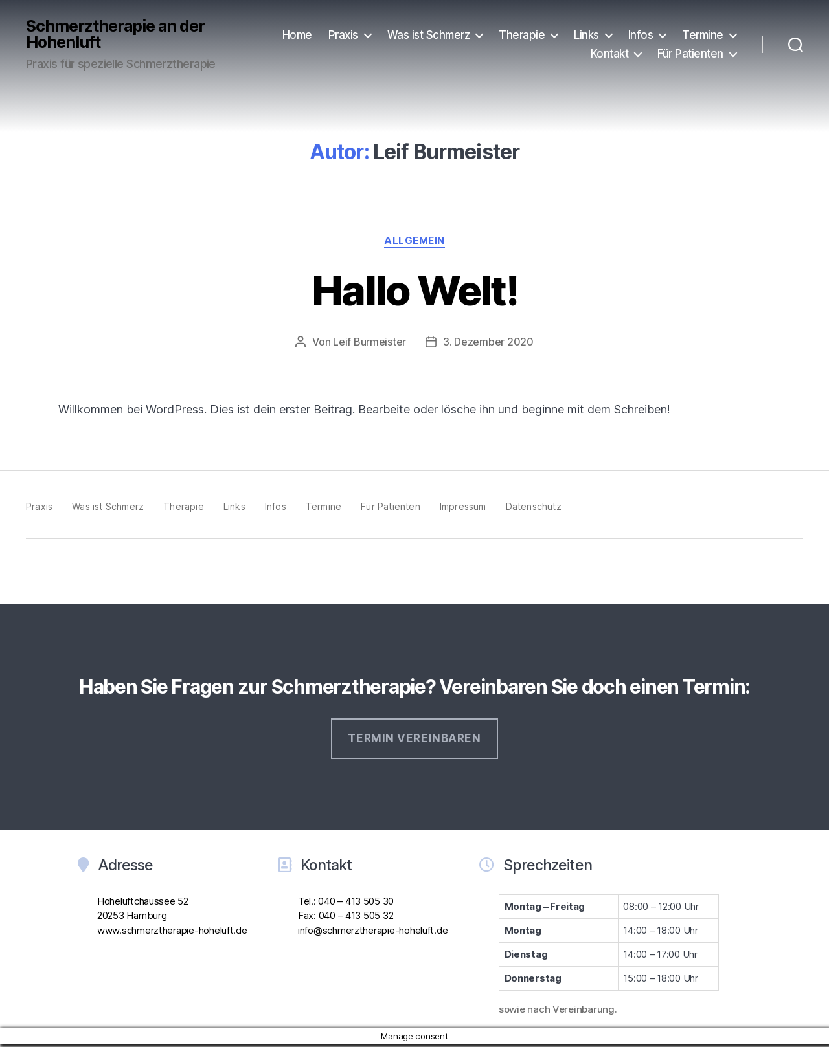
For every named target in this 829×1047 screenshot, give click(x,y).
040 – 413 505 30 (356, 901)
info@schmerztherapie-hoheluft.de (373, 930)
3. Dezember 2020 (488, 341)
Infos (640, 34)
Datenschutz (534, 506)
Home (297, 34)
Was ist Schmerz (428, 34)
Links (586, 34)
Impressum (463, 506)
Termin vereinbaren (414, 738)
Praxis (343, 34)
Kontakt (610, 53)
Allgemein (414, 241)
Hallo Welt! (414, 290)
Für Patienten (690, 53)
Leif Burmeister (369, 341)
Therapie (522, 34)
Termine (702, 34)
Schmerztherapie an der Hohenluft (115, 34)
